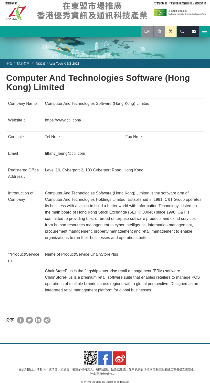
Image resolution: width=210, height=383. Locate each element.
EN (147, 31)
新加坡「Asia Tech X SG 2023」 (59, 63)
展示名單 (23, 63)
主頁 (9, 63)
